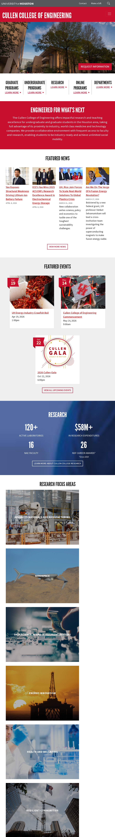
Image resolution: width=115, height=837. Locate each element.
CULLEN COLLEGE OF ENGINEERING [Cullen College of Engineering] (37, 15)
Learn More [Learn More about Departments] (103, 87)
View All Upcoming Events (57, 326)
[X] (48, 777)
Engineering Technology (31, 643)
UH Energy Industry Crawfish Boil (20, 303)
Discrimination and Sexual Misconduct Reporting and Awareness (28, 834)
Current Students (47, 800)
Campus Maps (75, 826)
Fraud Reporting (36, 829)
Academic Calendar (61, 826)
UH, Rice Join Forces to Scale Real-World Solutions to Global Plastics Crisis (70, 193)
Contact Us (9, 813)
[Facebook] (43, 777)
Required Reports (58, 832)
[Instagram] (59, 777)
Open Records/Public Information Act (17, 832)
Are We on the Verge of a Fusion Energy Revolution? (97, 191)
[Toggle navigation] (109, 13)
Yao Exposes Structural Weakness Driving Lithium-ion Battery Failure (17, 193)
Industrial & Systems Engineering (30, 694)
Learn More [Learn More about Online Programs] (80, 92)
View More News (57, 246)
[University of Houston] (17, 3)
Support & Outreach (48, 807)
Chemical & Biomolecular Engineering (84, 545)
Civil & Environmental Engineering (30, 595)
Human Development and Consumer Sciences (84, 646)
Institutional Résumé (42, 832)
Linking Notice (78, 829)
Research (43, 804)
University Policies (62, 834)
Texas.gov (107, 826)
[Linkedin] (64, 777)
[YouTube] (70, 777)
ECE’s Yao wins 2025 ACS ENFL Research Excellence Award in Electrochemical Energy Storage (43, 195)
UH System (97, 826)
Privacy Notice (91, 829)
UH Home (47, 826)
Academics (44, 797)
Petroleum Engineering (84, 739)
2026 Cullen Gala (90, 301)
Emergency (87, 826)
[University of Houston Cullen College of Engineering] (56, 767)
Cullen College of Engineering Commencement (54, 305)
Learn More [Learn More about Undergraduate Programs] (35, 92)
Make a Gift (96, 3)
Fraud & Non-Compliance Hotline (57, 829)
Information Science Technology (84, 694)
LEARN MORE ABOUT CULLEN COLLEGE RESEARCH (57, 400)
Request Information (95, 67)
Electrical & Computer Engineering (84, 595)
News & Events (46, 810)
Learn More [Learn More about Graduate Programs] (12, 92)
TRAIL (26, 829)
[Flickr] (53, 777)
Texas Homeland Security (12, 829)
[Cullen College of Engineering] (57, 54)
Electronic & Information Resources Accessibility (86, 832)
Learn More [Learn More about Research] (57, 87)
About (42, 794)
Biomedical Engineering (30, 542)
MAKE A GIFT (85, 789)
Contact (83, 3)
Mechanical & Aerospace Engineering (31, 742)
